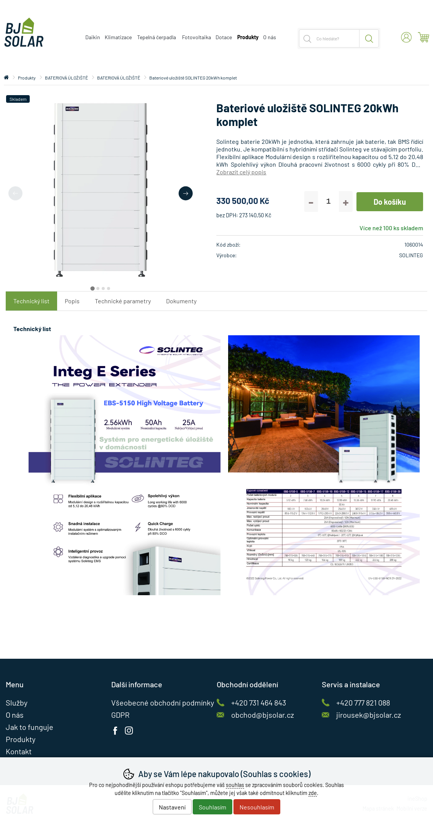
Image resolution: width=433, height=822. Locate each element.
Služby (16, 702)
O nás (269, 37)
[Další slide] (186, 193)
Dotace (224, 37)
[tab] (92, 289)
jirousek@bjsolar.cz (368, 714)
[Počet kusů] (328, 201)
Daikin (92, 37)
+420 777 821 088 (363, 702)
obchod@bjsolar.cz (262, 714)
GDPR (120, 714)
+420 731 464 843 (258, 702)
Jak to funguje (29, 726)
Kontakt (19, 751)
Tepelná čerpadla (156, 37)
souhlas (235, 785)
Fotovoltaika (196, 37)
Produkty (27, 77)
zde (312, 793)
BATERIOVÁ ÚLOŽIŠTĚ (66, 77)
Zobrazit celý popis (241, 171)
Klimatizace (118, 37)
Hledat (369, 38)
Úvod (6, 78)
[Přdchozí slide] (15, 193)
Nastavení (172, 807)
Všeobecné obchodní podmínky (162, 702)
